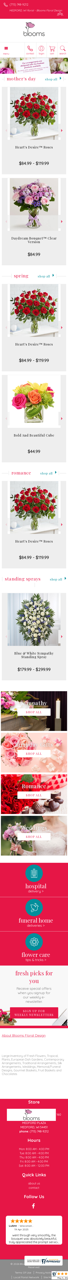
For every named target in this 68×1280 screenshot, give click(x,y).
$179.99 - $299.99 (34, 669)
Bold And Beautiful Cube (34, 435)
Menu (6, 53)
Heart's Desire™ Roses (34, 147)
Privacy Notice (44, 1272)
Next (62, 130)
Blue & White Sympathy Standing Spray (34, 655)
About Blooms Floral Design (24, 1035)
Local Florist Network (26, 1277)
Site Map (49, 1277)
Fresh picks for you (34, 986)
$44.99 (34, 451)
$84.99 (34, 254)
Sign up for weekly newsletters (34, 1013)
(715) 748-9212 (19, 4)
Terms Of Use (23, 1272)
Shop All (51, 79)
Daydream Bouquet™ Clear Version (34, 240)
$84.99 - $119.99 (34, 163)
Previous (6, 130)
